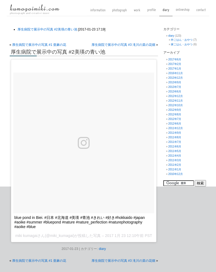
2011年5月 (174, 151)
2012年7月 (174, 119)
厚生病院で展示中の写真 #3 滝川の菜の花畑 (123, 45)
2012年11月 (175, 100)
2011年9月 (174, 132)
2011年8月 (174, 137)
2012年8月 (174, 114)
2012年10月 (175, 105)
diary (166, 12)
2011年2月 (174, 164)
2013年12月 (175, 77)
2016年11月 (175, 73)
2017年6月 (174, 59)
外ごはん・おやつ (182, 39)
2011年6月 (174, 146)
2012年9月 (174, 109)
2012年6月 (174, 123)
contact (201, 12)
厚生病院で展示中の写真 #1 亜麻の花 (39, 45)
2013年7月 (174, 86)
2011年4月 (174, 155)
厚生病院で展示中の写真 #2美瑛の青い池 (47, 29)
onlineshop (183, 12)
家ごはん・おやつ (182, 44)
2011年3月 (174, 160)
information (98, 12)
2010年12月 (175, 174)
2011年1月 (174, 169)
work (137, 12)
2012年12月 (175, 96)
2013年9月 (174, 82)
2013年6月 (174, 91)
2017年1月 (174, 68)
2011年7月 (174, 141)
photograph (119, 12)
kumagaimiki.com (34, 9)
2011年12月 (175, 128)
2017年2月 (174, 64)
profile (151, 12)
